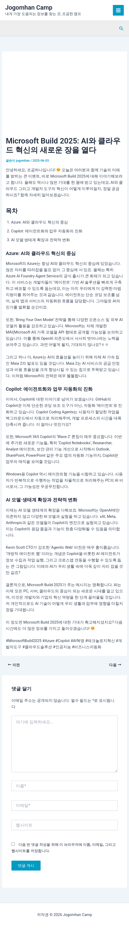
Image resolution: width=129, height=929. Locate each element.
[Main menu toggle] (118, 10)
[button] (121, 28)
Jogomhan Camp (28, 7)
